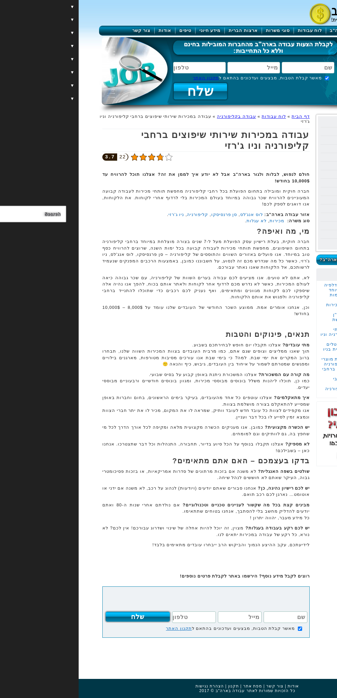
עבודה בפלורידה (288, 131)
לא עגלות (178, 220)
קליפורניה (118, 214)
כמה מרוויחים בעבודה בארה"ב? (275, 259)
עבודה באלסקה (289, 191)
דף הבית (222, 116)
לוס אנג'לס (173, 214)
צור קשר (63, 30)
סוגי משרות (199, 30)
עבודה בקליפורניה (286, 140)
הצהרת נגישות (131, 686)
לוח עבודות (231, 30)
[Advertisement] (277, 511)
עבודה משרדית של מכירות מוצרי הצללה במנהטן (275, 307)
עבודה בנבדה (291, 165)
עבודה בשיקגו (291, 200)
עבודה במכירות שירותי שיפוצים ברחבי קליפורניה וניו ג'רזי (273, 334)
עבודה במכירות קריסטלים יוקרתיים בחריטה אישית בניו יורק (274, 349)
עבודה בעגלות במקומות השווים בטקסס (277, 297)
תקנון (154, 686)
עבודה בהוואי (291, 148)
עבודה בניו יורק (289, 123)
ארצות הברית (164, 30)
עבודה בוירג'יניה (288, 234)
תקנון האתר (127, 77)
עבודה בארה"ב (267, 30)
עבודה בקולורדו (289, 242)
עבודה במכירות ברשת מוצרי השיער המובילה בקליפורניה (273, 361)
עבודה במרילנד (289, 225)
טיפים (107, 30)
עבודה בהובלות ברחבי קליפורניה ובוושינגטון (279, 381)
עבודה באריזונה (289, 174)
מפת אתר (174, 686)
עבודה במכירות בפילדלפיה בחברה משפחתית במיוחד (275, 287)
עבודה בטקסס (290, 157)
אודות (86, 30)
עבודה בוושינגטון (288, 208)
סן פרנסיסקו (146, 214)
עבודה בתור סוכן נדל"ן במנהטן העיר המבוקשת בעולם (279, 319)
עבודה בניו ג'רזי (289, 217)
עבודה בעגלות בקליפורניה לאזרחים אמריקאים (275, 391)
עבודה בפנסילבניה (286, 182)
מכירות (198, 220)
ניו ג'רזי (97, 214)
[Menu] (311, 14)
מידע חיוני (131, 30)
